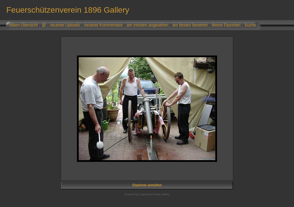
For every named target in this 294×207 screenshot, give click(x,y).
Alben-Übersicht (23, 25)
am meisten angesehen (148, 25)
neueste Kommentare (103, 25)
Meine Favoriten (226, 25)
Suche (250, 25)
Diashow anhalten (147, 185)
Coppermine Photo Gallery (154, 194)
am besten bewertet (190, 25)
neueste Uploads (65, 25)
